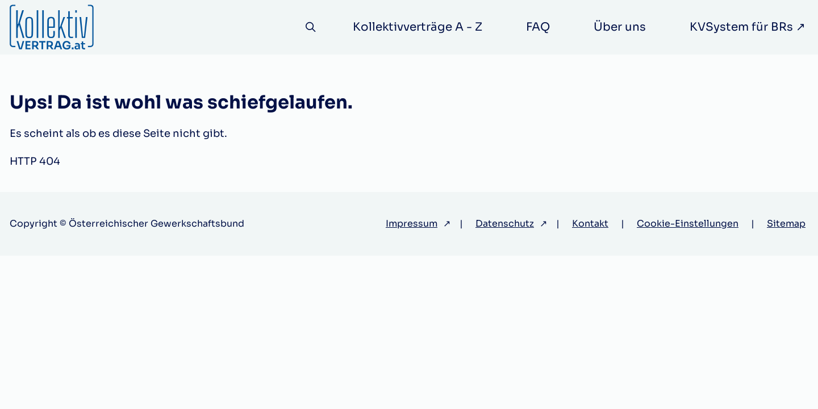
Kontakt (590, 223)
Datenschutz (504, 223)
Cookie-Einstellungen (687, 223)
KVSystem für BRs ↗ (748, 27)
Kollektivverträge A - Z (417, 27)
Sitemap (786, 223)
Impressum (411, 223)
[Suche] (309, 27)
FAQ (538, 27)
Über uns (620, 27)
